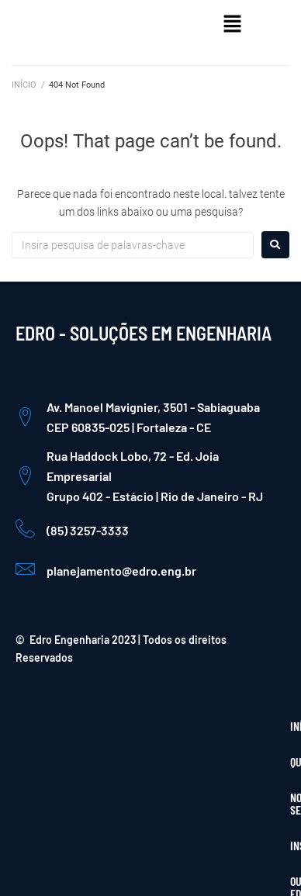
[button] (232, 25)
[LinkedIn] (262, 818)
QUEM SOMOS (83, 725)
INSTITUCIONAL (53, 761)
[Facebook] (195, 818)
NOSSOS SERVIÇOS (166, 725)
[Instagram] (228, 818)
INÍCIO (24, 85)
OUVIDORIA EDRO (131, 761)
